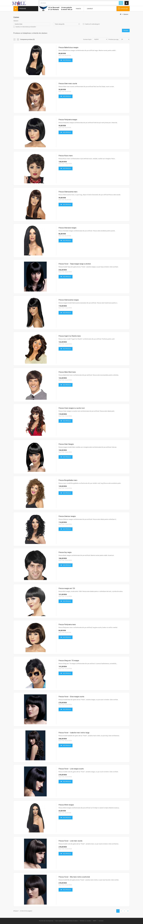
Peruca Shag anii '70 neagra (69, 660)
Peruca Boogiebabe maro (68, 480)
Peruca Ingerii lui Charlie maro (70, 336)
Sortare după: (87, 39)
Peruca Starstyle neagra (67, 228)
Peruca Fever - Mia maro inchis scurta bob (74, 877)
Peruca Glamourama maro (68, 192)
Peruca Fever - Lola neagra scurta (71, 769)
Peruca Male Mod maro (67, 372)
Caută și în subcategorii (91, 24)
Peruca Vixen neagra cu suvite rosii (72, 408)
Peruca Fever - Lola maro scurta (70, 841)
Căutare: (15, 21)
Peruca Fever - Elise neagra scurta (71, 697)
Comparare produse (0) (27, 39)
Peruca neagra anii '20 (67, 588)
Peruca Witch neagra (66, 805)
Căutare (125, 14)
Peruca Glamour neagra (67, 516)
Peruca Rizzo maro (66, 156)
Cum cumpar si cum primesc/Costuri (66, 921)
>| (127, 911)
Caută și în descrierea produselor (24, 26)
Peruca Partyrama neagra (68, 120)
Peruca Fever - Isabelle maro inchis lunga (74, 733)
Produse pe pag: (114, 39)
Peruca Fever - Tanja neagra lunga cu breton (75, 264)
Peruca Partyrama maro (67, 624)
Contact (90, 8)
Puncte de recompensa (46, 921)
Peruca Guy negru (65, 552)
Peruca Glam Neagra (66, 444)
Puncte (78, 8)
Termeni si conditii (85, 921)
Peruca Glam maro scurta (68, 83)
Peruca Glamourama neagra (69, 300)
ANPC (95, 921)
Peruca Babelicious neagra (68, 47)
